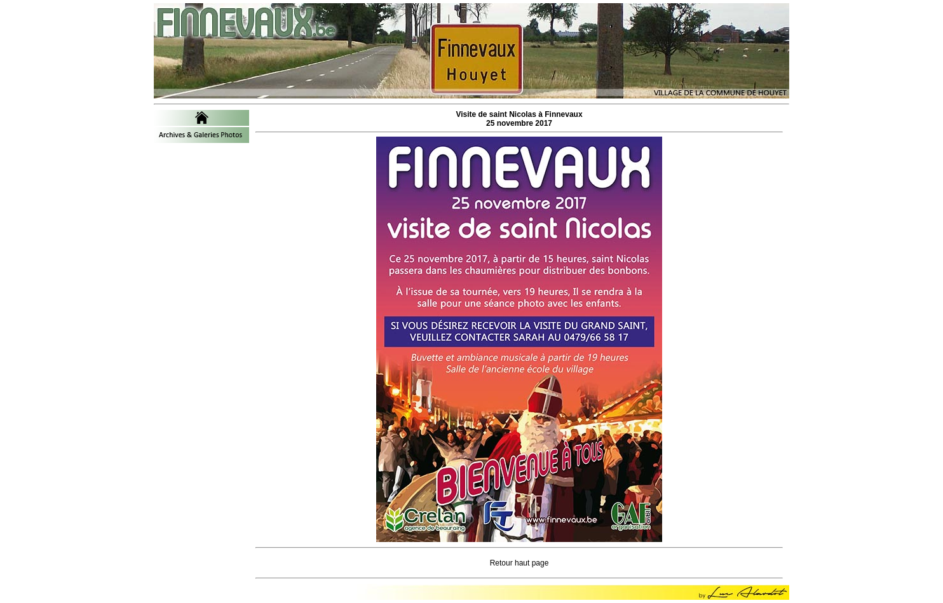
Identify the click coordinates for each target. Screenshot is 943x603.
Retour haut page (519, 563)
